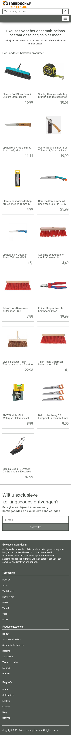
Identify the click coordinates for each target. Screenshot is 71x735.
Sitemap (6, 718)
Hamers (6, 673)
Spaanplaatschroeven (13, 645)
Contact (6, 706)
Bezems (6, 651)
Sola (4, 585)
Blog (4, 712)
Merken (6, 701)
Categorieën (8, 695)
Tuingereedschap (10, 662)
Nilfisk (5, 619)
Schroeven (7, 656)
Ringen (5, 634)
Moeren (6, 668)
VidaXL (6, 608)
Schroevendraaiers (11, 639)
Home (5, 689)
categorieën (46, 559)
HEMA (5, 602)
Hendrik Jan (8, 596)
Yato (4, 614)
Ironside (6, 579)
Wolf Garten (8, 591)
